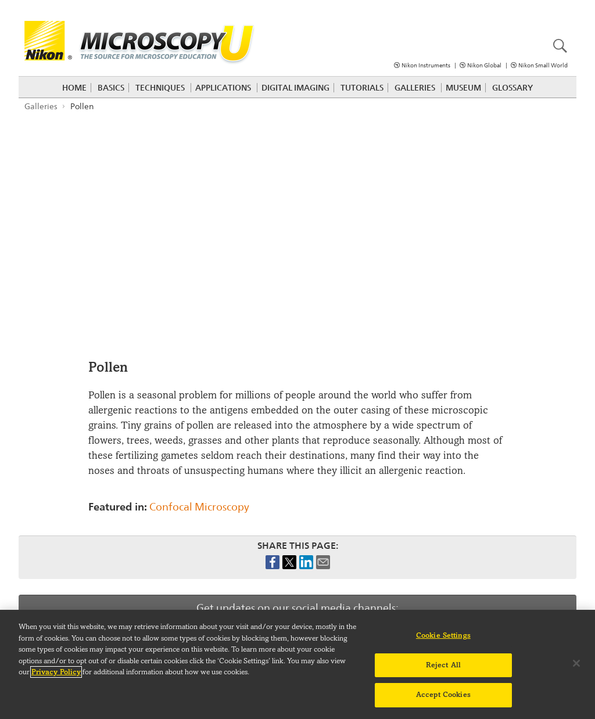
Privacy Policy (56, 672)
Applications (223, 87)
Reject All (443, 665)
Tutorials (361, 87)
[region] (297, 664)
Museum (463, 87)
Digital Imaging (295, 87)
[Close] (576, 663)
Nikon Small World (543, 65)
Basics (111, 87)
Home (74, 87)
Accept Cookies (443, 694)
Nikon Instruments (426, 65)
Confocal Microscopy (199, 507)
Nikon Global (484, 65)
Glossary (512, 87)
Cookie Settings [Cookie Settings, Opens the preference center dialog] (443, 635)
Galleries (415, 87)
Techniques (160, 87)
